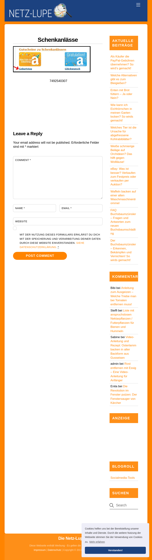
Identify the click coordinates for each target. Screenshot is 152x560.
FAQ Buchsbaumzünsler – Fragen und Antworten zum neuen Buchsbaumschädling (123, 222)
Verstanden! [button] (115, 550)
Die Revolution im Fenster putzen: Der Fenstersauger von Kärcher (123, 395)
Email (67, 208)
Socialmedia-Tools (122, 477)
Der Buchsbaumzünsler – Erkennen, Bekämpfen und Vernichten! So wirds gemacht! (123, 250)
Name (20, 208)
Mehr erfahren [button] (97, 541)
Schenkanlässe (58, 39)
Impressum (40, 550)
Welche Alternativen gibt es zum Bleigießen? (123, 79)
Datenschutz (54, 550)
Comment (23, 160)
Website (21, 221)
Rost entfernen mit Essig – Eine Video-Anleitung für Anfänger (123, 372)
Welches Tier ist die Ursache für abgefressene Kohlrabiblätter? (123, 133)
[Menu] (138, 4)
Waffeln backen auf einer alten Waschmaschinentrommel (123, 197)
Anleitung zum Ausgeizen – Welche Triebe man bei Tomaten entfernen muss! (123, 296)
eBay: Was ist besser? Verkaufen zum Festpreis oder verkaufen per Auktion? (123, 176)
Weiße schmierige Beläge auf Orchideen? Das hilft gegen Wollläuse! (122, 154)
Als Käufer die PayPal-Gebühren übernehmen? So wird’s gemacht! (122, 62)
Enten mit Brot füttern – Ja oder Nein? (121, 94)
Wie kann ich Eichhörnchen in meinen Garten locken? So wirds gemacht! (121, 112)
